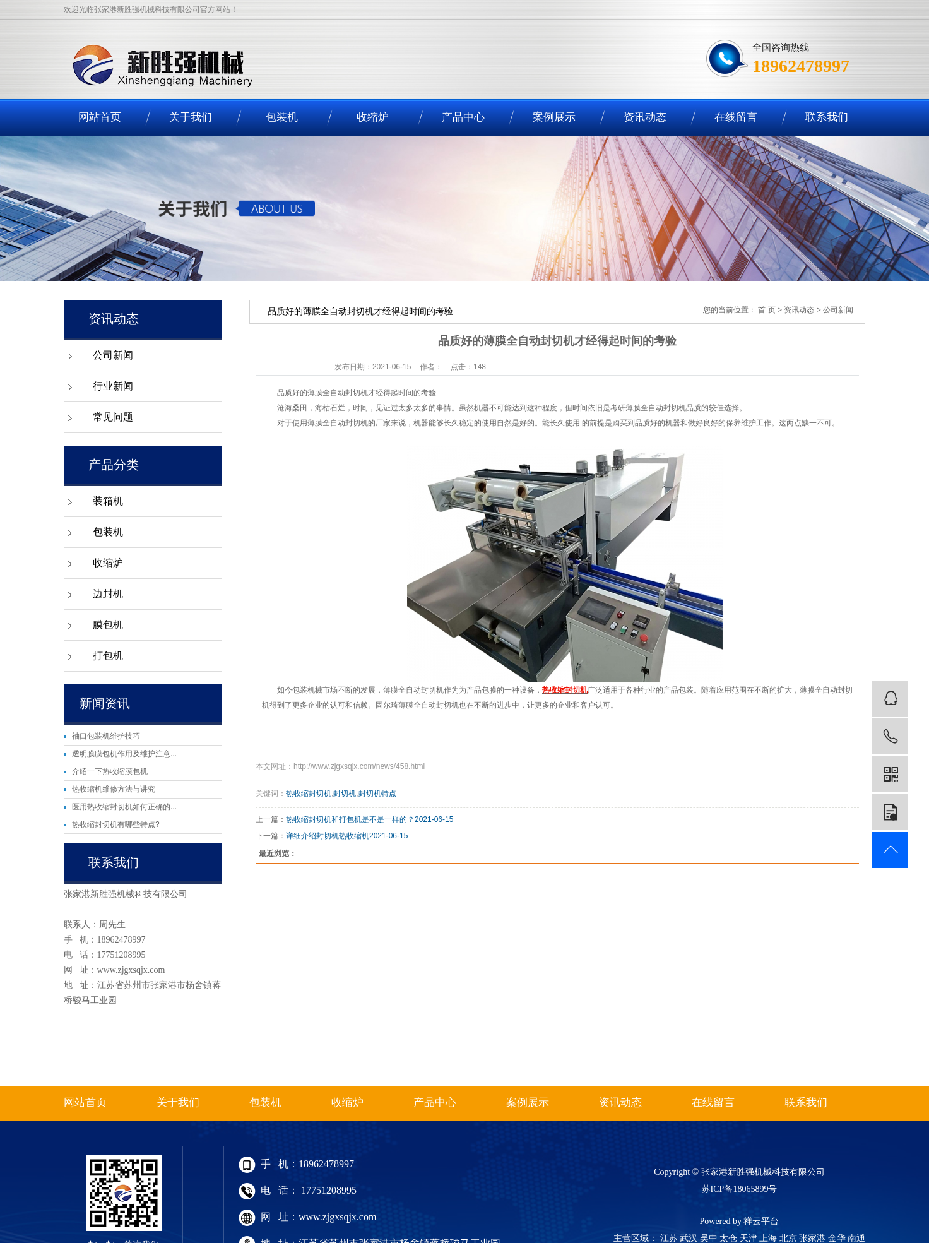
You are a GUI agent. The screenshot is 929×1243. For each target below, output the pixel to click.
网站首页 (99, 117)
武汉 (688, 1238)
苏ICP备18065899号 (740, 1189)
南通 (856, 1238)
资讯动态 (645, 117)
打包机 (108, 655)
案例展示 (554, 117)
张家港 (812, 1238)
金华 (837, 1238)
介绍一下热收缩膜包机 (110, 771)
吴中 (709, 1238)
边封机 (108, 593)
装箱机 (108, 501)
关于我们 (190, 117)
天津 (748, 1238)
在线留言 (735, 117)
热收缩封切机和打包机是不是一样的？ (350, 819)
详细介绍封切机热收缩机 (327, 835)
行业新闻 (113, 386)
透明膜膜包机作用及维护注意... (124, 753)
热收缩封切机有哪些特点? (116, 824)
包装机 (282, 117)
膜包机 (108, 624)
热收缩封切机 (308, 793)
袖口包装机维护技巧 (106, 736)
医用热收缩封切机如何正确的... (124, 806)
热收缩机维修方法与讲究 (113, 789)
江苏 (669, 1238)
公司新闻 (113, 355)
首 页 (766, 310)
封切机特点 (377, 793)
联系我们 (826, 117)
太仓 (728, 1238)
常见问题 (113, 417)
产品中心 (463, 117)
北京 (788, 1238)
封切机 (344, 793)
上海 (768, 1238)
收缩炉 (373, 117)
